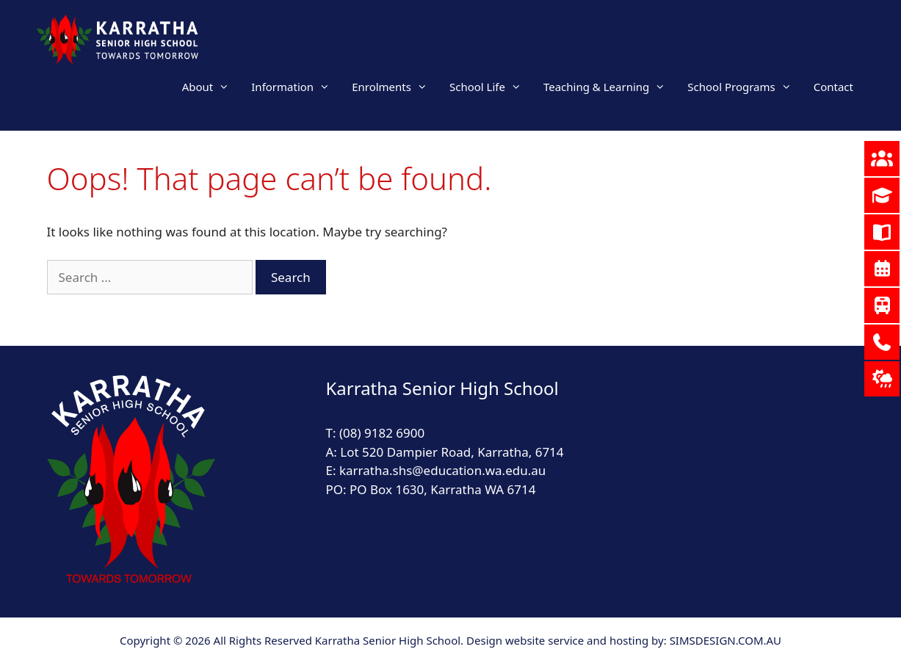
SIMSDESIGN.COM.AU (725, 640)
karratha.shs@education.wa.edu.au (444, 470)
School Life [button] (490, 87)
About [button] (211, 87)
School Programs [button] (744, 87)
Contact (833, 86)
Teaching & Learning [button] (609, 87)
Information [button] (296, 87)
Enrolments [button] (395, 87)
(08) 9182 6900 (381, 432)
